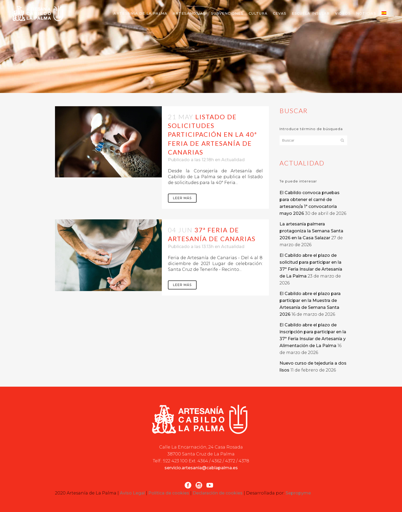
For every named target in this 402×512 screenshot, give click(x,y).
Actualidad (233, 159)
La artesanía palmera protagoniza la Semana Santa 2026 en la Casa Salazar (311, 230)
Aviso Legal (132, 493)
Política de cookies (168, 493)
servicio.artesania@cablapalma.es (201, 467)
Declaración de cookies (218, 493)
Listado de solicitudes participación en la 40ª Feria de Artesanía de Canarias (212, 134)
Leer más (182, 198)
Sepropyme (298, 493)
